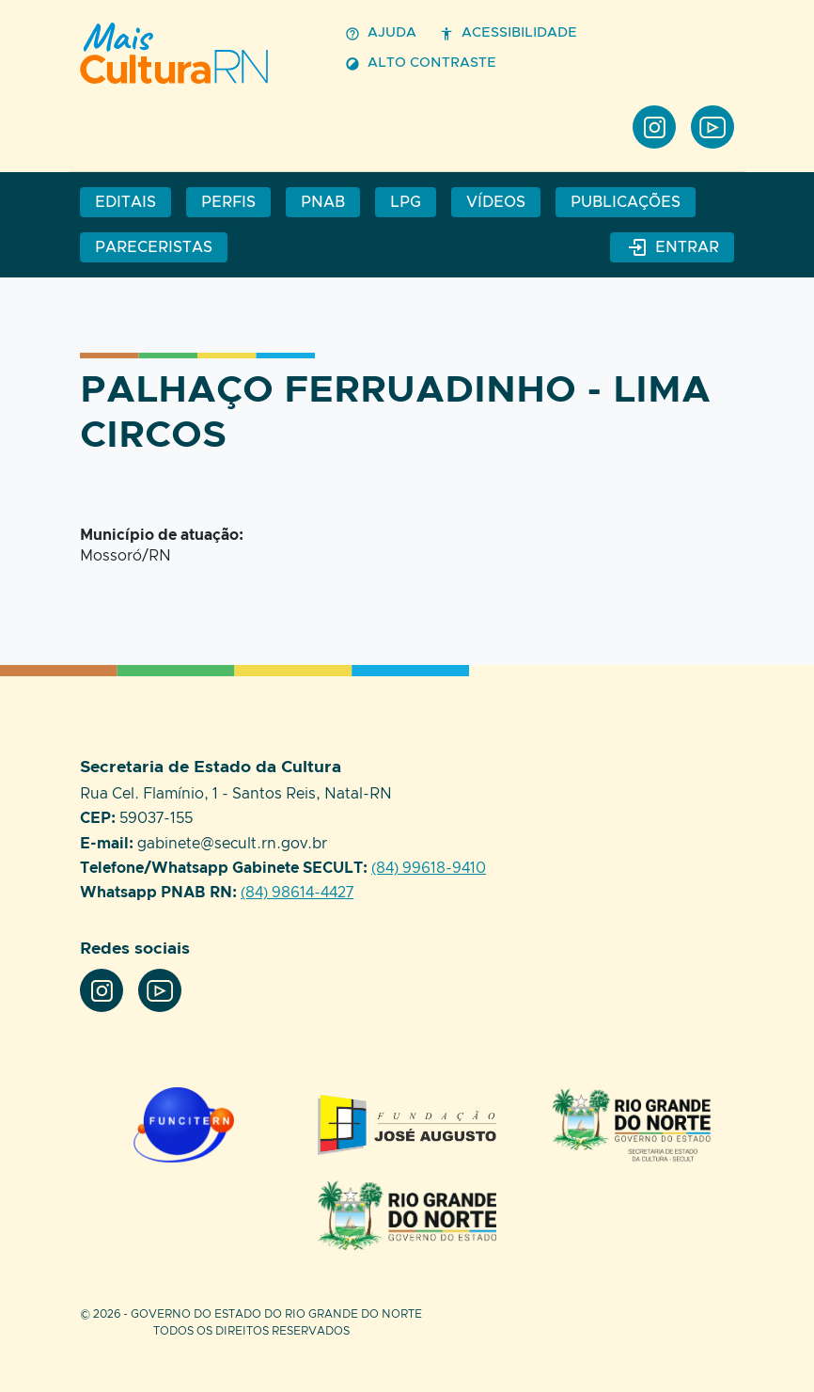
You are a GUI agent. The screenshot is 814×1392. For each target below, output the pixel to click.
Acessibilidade (508, 34)
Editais (125, 202)
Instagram (654, 127)
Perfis (228, 202)
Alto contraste (420, 64)
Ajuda (380, 34)
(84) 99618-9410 (428, 868)
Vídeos (495, 202)
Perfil (197, 53)
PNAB (323, 202)
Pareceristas (153, 247)
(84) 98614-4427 (297, 892)
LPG (405, 202)
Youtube (712, 127)
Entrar (672, 247)
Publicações (626, 202)
